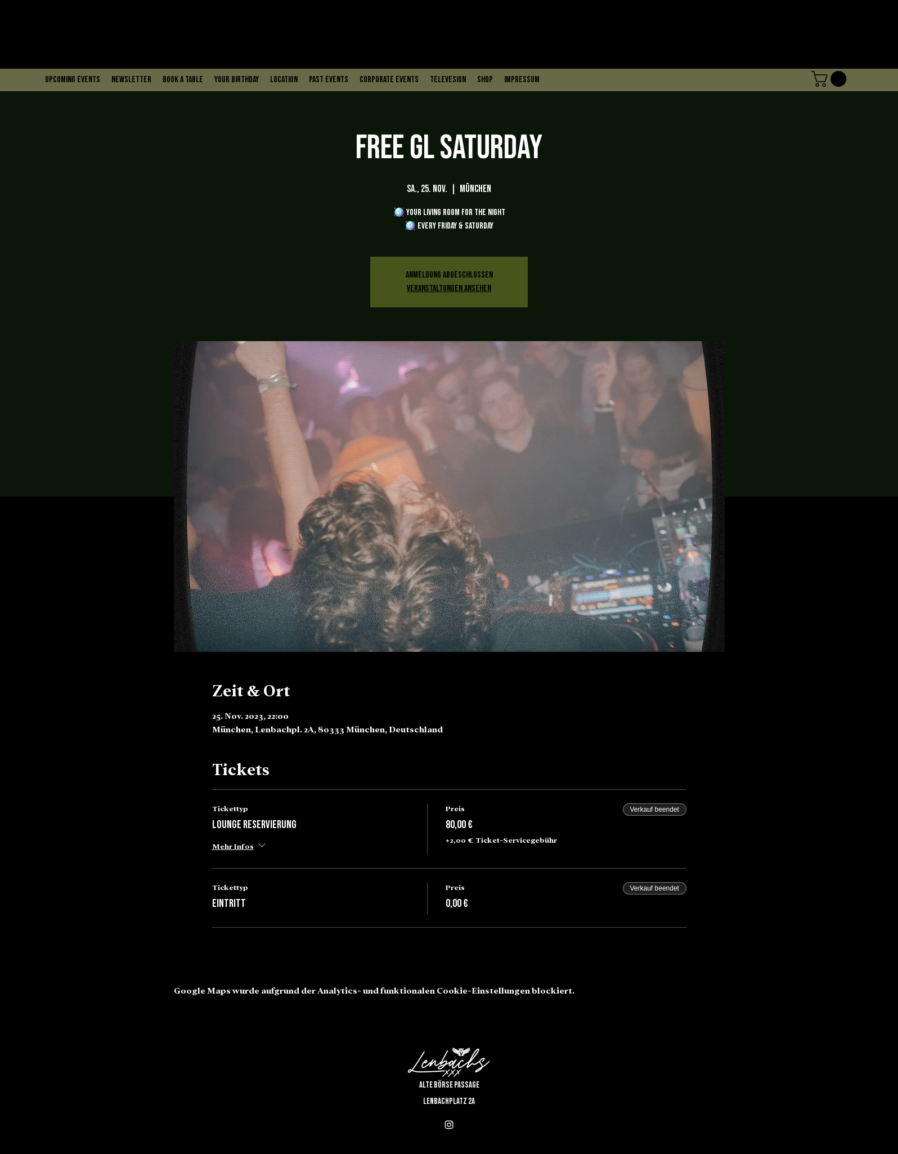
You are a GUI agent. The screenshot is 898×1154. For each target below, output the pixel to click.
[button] (830, 79)
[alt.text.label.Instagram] (449, 1124)
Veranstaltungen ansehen (449, 288)
